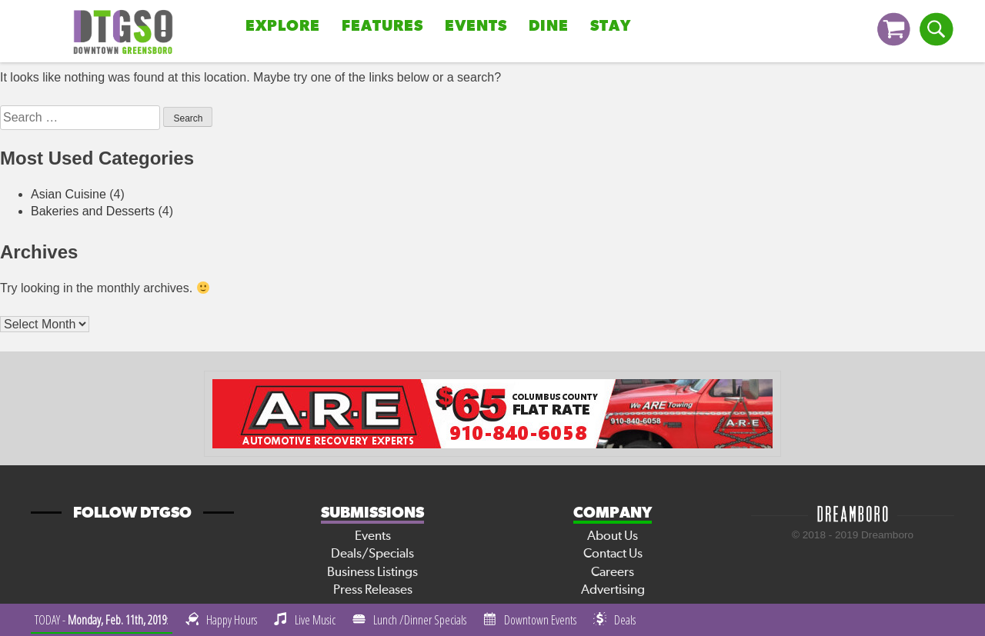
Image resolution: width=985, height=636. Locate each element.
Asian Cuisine (68, 194)
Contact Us (613, 554)
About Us (612, 536)
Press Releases (372, 590)
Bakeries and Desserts (93, 211)
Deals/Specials (372, 554)
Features (382, 26)
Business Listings (372, 572)
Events (476, 26)
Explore (282, 26)
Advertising (613, 590)
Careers (612, 572)
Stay (610, 26)
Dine (549, 26)
